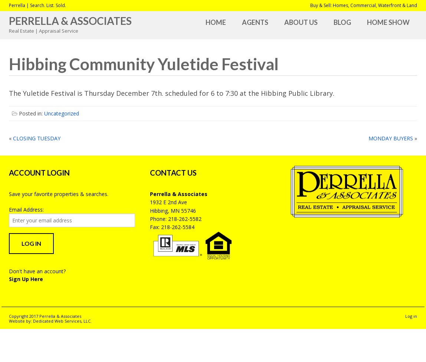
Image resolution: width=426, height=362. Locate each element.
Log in (411, 316)
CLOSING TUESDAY (36, 138)
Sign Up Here (26, 279)
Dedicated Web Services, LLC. (62, 321)
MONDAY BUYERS (390, 138)
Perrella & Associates (70, 20)
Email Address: (26, 209)
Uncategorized (61, 113)
